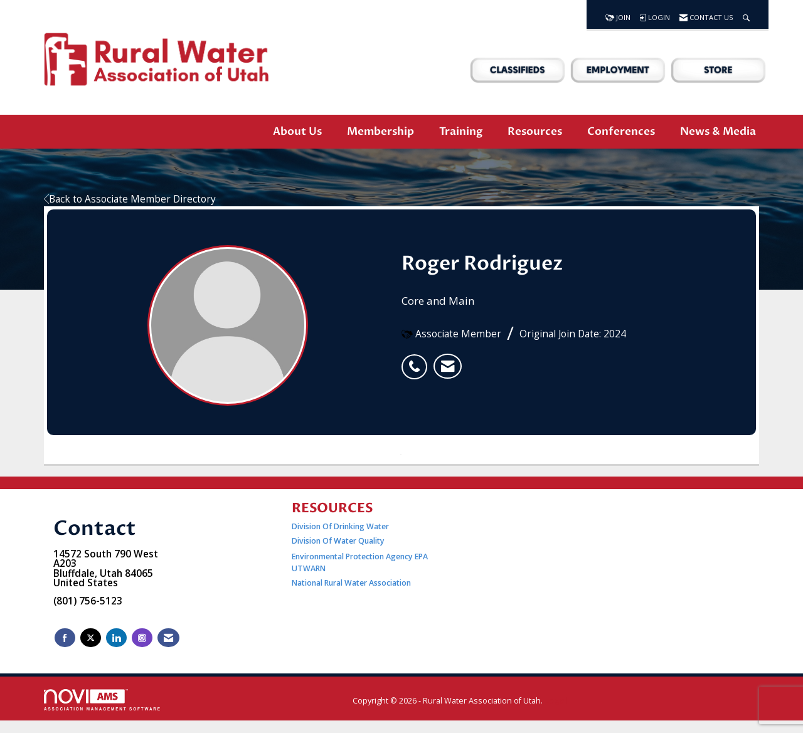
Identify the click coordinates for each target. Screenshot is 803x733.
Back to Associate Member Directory (130, 199)
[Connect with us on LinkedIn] (116, 638)
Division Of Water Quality (338, 540)
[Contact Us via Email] (168, 638)
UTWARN (309, 568)
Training (460, 131)
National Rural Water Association (351, 582)
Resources (535, 131)
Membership (380, 131)
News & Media (718, 131)
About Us (297, 131)
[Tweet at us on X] (90, 638)
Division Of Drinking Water (341, 526)
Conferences (621, 131)
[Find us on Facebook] (65, 638)
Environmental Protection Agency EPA (360, 556)
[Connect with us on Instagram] (142, 638)
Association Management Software (102, 700)
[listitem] (417, 360)
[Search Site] (746, 14)
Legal (556, 700)
